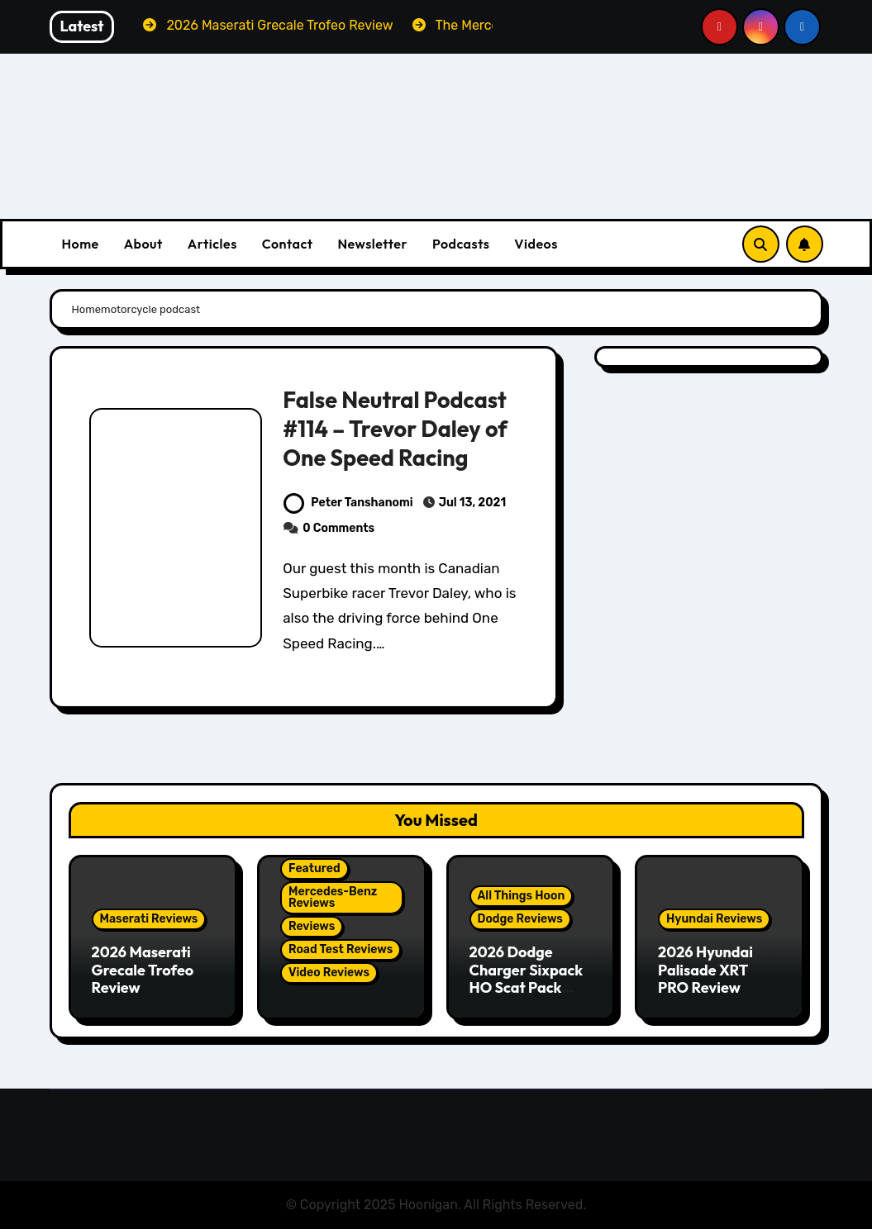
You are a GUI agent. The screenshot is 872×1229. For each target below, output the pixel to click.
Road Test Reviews (340, 949)
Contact (287, 243)
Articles (212, 243)
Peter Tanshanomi (348, 503)
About (143, 243)
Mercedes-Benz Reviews (332, 897)
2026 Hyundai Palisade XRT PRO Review (705, 969)
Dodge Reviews (520, 919)
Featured (314, 868)
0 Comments (338, 528)
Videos (536, 243)
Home (80, 243)
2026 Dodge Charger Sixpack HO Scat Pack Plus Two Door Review (526, 987)
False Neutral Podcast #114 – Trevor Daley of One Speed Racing (395, 429)
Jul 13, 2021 (471, 503)
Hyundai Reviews (714, 919)
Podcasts (460, 243)
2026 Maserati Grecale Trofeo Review (143, 969)
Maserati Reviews (149, 919)
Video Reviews (328, 973)
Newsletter (372, 243)
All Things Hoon (521, 896)
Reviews (311, 926)
